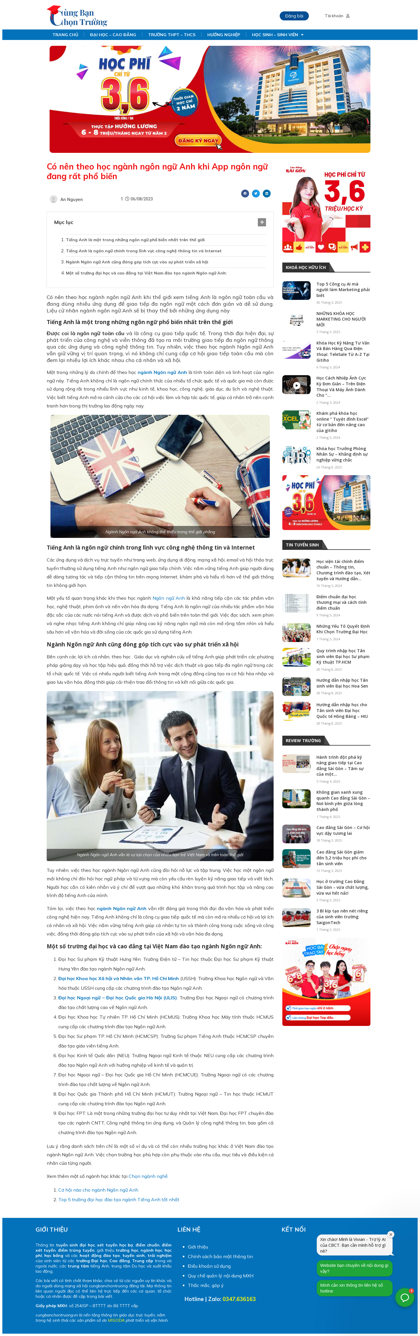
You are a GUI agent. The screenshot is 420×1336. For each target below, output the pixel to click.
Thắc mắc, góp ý (206, 1285)
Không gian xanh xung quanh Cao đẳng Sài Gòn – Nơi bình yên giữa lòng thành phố (343, 800)
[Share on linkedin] (267, 193)
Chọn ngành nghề (148, 1176)
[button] (405, 1297)
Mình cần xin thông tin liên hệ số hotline (375, 1274)
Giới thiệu (198, 1247)
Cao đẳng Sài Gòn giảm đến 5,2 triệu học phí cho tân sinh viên (341, 857)
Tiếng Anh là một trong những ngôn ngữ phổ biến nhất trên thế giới (135, 239)
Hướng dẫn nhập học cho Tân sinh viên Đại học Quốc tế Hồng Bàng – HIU (342, 710)
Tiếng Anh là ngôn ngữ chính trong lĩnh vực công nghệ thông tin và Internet (144, 250)
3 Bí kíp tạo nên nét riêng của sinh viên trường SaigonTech (342, 916)
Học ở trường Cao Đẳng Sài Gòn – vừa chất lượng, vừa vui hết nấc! (342, 887)
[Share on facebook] (245, 193)
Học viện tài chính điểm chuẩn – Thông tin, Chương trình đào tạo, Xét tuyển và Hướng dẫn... (343, 570)
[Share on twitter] (256, 193)
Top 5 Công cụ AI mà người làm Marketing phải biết (343, 289)
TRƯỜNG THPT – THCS (171, 34)
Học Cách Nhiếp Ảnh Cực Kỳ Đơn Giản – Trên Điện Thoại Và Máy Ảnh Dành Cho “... (341, 386)
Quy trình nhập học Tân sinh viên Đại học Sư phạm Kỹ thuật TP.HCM (343, 656)
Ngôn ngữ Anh (169, 598)
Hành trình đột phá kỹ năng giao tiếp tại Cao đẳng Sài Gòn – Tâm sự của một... (340, 765)
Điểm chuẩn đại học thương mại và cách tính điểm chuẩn (341, 602)
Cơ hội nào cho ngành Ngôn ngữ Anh (98, 1190)
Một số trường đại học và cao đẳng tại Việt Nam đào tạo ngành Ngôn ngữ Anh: (146, 273)
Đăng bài (294, 16)
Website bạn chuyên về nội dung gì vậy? (378, 1254)
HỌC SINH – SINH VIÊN (278, 35)
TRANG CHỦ (65, 34)
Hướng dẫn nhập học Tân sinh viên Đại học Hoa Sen (342, 683)
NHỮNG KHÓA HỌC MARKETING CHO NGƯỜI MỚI (341, 319)
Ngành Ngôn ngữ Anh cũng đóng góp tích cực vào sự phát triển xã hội (137, 262)
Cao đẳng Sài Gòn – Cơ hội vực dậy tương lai (343, 830)
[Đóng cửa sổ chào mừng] (414, 1220)
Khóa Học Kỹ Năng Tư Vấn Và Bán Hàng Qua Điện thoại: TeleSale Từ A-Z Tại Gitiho (343, 351)
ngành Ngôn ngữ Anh (162, 372)
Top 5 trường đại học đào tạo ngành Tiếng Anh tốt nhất (118, 1199)
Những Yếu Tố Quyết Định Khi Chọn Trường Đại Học (343, 629)
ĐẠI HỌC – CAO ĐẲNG (113, 34)
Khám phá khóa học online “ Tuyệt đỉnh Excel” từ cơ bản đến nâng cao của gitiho (342, 421)
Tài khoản (337, 16)
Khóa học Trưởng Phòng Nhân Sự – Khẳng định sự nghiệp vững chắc (342, 454)
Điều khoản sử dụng (209, 1266)
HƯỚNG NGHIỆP (223, 34)
